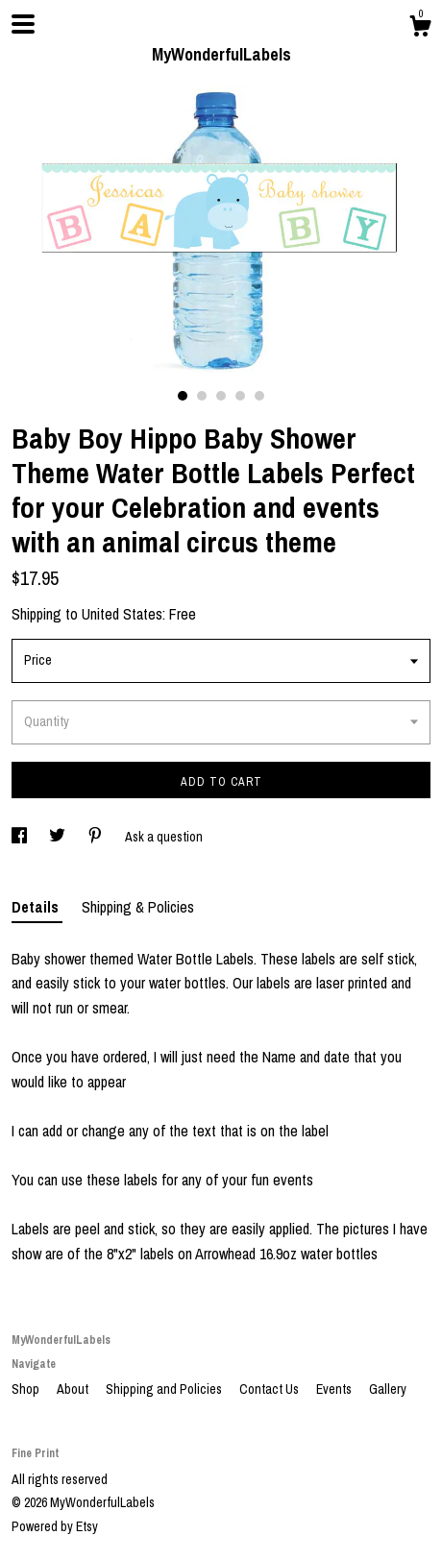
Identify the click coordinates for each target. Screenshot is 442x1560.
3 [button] (221, 396)
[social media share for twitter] (58, 836)
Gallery (387, 1389)
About (74, 1389)
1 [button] (182, 396)
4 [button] (240, 396)
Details (37, 906)
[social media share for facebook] (21, 836)
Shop (27, 1389)
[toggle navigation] (23, 24)
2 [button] (202, 396)
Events (335, 1389)
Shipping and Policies (165, 1389)
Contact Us (270, 1389)
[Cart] (419, 28)
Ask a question (164, 836)
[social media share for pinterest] (96, 836)
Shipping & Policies (138, 906)
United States (122, 613)
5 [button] (259, 396)
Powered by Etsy (55, 1526)
